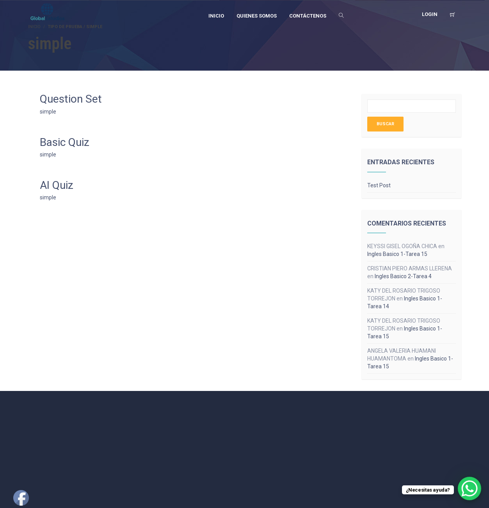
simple (48, 111)
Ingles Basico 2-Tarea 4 (403, 276)
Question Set (71, 98)
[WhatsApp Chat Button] (469, 488)
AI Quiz (56, 185)
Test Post (379, 185)
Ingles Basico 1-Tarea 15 (397, 254)
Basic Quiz (64, 142)
